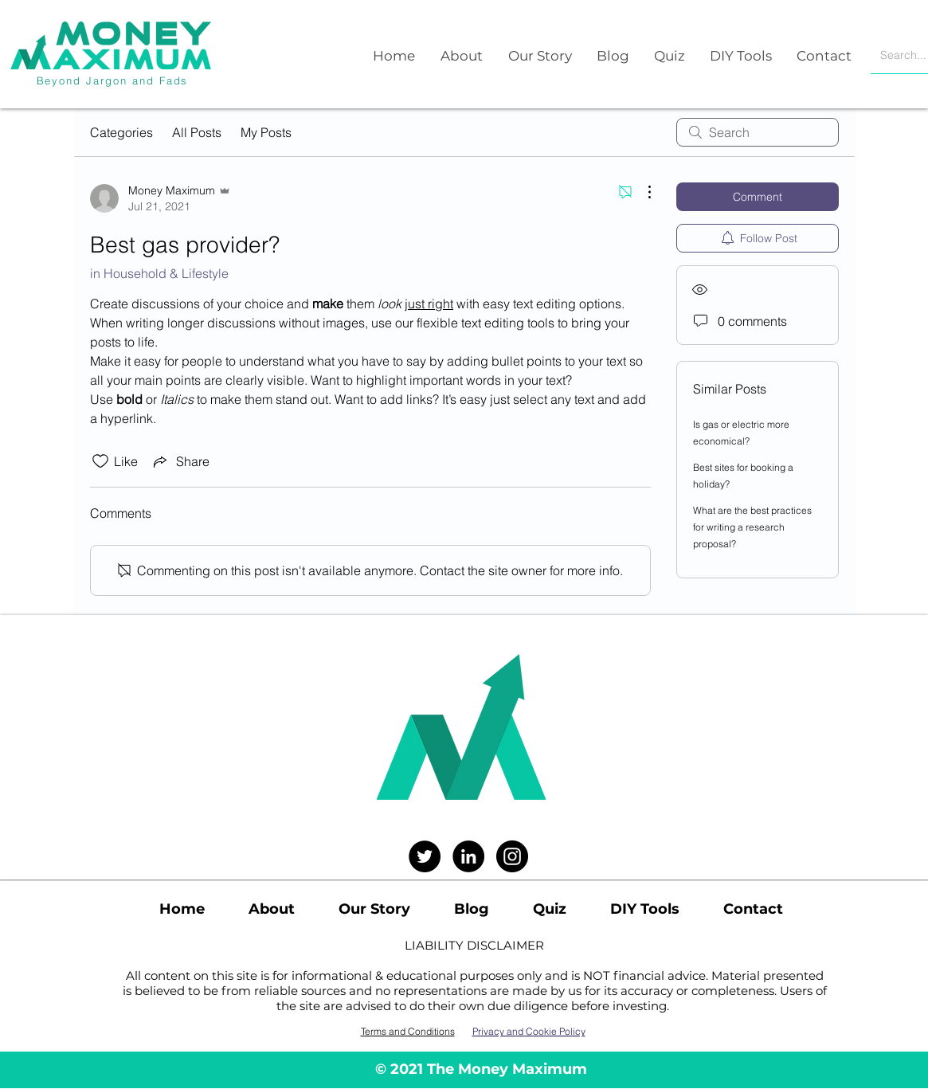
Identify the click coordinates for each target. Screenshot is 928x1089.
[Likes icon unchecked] (100, 461)
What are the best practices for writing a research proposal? (752, 527)
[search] (757, 132)
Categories (121, 132)
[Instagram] (512, 856)
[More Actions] (641, 192)
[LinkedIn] (468, 856)
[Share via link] (180, 461)
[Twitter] (425, 856)
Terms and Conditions (408, 1031)
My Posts (266, 132)
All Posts (196, 132)
